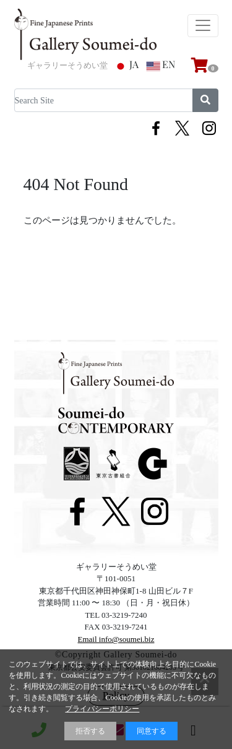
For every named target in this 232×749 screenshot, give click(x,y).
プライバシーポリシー (102, 708)
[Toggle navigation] (202, 25)
